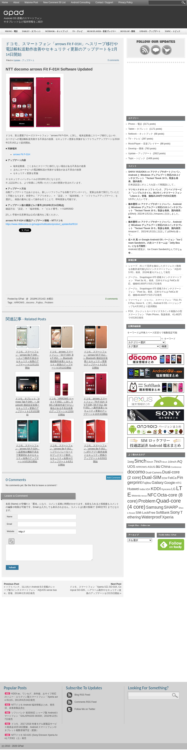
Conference (176, 467)
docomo (30, 302)
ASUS (151, 466)
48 (7, 738)
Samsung (154, 507)
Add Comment (113, 477)
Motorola (136, 495)
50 (7, 726)
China (165, 467)
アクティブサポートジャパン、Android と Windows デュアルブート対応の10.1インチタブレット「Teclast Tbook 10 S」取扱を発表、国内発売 (155, 207)
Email (9, 524)
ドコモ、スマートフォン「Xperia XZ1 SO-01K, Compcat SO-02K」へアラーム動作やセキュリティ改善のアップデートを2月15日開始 (95, 592)
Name (9, 516)
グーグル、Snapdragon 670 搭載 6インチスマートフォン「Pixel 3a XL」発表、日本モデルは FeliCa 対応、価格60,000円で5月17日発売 (155, 280)
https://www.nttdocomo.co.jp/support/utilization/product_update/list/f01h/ (42, 224)
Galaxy (158, 482)
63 (7, 707)
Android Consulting (80, 2)
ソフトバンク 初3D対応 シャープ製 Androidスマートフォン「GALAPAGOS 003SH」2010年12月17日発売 (31, 718)
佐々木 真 (133, 239)
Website (10, 531)
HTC (179, 482)
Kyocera (166, 489)
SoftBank (163, 512)
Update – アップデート (140, 153)
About (16, 2)
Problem (49, 302)
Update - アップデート (24, 60)
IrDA (147, 489)
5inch (140, 461)
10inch (172, 461)
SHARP (171, 507)
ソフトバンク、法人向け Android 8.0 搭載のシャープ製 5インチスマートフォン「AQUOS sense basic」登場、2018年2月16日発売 (30, 592)
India (142, 489)
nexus (144, 496)
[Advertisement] (161, 27)
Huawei (133, 489)
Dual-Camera (154, 472)
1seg (130, 461)
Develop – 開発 (128, 31)
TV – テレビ (77, 31)
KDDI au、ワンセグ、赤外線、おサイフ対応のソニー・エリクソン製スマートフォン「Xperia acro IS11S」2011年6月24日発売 (31, 699)
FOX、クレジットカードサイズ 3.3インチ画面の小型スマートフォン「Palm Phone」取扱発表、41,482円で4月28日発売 (155, 314)
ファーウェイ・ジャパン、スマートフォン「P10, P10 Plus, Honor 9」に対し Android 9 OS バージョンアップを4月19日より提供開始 (155, 303)
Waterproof (151, 517)
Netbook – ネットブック (56, 31)
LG (173, 489)
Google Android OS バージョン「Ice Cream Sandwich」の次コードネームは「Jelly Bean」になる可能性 (155, 242)
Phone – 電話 (11, 31)
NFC (152, 495)
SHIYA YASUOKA (137, 171)
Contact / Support (104, 2)
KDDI (156, 488)
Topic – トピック (136, 158)
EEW (164, 478)
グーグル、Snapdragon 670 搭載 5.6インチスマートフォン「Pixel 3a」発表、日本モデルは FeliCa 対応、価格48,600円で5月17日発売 (154, 291)
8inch (164, 462)
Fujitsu (39, 302)
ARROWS (19, 302)
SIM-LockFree (145, 512)
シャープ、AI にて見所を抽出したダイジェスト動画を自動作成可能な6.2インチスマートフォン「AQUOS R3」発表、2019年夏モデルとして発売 (154, 269)
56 (7, 715)
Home (5, 2)
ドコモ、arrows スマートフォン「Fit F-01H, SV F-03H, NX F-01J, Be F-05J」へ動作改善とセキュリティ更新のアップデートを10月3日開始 (95, 406)
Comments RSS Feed (82, 704)
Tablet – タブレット (31, 31)
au (158, 466)
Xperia (168, 517)
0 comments (113, 60)
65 (7, 696)
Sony (175, 512)
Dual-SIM (151, 477)
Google (169, 483)
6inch (150, 461)
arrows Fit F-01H (21, 154)
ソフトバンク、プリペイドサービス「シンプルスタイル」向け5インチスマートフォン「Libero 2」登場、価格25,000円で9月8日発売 (155, 192)
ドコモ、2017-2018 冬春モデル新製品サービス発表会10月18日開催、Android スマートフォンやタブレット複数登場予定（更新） (31, 729)
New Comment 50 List (54, 2)
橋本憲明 (132, 204)
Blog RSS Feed (78, 697)
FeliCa (172, 477)
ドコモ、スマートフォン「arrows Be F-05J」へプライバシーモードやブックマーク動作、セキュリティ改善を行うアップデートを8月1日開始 (61, 455)
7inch (158, 461)
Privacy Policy (125, 2)
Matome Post (31, 2)
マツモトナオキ (136, 189)
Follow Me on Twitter (81, 712)
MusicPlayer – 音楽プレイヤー (101, 31)
